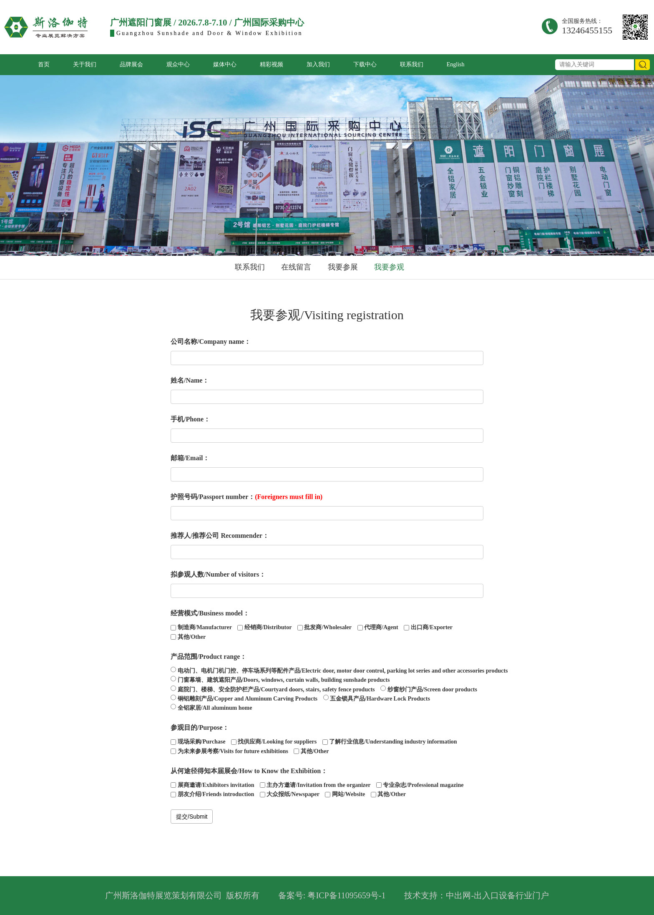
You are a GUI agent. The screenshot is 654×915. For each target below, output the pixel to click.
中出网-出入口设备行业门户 (497, 895)
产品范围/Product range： (209, 656)
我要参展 (343, 267)
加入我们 (318, 64)
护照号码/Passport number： (246, 496)
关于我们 (84, 64)
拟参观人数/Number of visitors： (218, 574)
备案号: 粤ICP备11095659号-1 (332, 895)
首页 (44, 64)
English (456, 64)
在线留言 (296, 267)
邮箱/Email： (190, 457)
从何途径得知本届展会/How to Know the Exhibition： (249, 770)
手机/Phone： (190, 419)
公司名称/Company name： (211, 341)
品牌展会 (131, 64)
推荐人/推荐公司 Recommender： (220, 535)
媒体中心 (224, 64)
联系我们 (411, 64)
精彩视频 (271, 64)
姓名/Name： (190, 380)
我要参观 (389, 267)
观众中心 (178, 64)
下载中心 (365, 64)
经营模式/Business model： (210, 613)
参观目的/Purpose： (200, 727)
